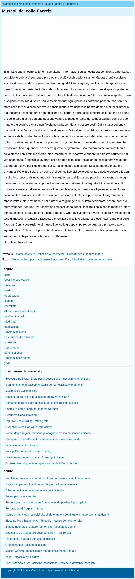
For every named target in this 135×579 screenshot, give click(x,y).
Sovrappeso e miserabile (20, 496)
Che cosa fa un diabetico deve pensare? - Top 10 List (38, 532)
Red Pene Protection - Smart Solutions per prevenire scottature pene (47, 478)
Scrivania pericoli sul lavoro (22, 445)
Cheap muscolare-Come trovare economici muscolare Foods (42, 439)
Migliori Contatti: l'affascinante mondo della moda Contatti (40, 550)
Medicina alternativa (16, 280)
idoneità (71, 3)
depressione (11, 295)
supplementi (11, 347)
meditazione (11, 326)
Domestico (9, 3)
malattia (23, 3)
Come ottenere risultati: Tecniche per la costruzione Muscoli (42, 402)
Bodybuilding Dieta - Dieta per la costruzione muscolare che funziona (47, 378)
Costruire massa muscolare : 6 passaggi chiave (34, 457)
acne (7, 274)
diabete (9, 300)
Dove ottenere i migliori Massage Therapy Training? (37, 396)
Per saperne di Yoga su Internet (24, 508)
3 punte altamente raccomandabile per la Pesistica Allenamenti (44, 384)
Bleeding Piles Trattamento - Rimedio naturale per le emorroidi (43, 520)
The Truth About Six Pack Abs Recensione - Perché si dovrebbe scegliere (50, 563)
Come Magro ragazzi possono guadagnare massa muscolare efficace (48, 433)
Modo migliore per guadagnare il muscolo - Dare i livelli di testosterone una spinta (62, 259)
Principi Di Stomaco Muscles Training (28, 451)
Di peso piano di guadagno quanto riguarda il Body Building (41, 463)
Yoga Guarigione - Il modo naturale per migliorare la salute (41, 484)
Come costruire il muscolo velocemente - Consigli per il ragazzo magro (60, 253)
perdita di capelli (14, 316)
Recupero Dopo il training (21, 414)
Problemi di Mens (15, 331)
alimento (36, 3)
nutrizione (10, 342)
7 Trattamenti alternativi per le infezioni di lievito (34, 490)
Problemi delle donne (17, 357)
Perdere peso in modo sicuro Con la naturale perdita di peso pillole (46, 502)
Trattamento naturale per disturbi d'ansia (30, 538)
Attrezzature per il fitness (19, 311)
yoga (7, 363)
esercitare (10, 306)
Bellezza (9, 285)
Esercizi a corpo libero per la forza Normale (32, 408)
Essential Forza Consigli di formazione (29, 427)
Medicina (9, 321)
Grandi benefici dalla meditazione (25, 544)
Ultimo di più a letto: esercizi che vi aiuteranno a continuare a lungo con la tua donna (57, 514)
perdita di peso (13, 352)
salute (47, 3)
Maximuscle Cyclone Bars (21, 390)
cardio (8, 290)
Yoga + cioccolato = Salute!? (22, 556)
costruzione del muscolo (19, 337)
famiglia (59, 3)
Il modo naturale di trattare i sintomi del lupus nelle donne (40, 526)
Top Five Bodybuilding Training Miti (26, 421)
